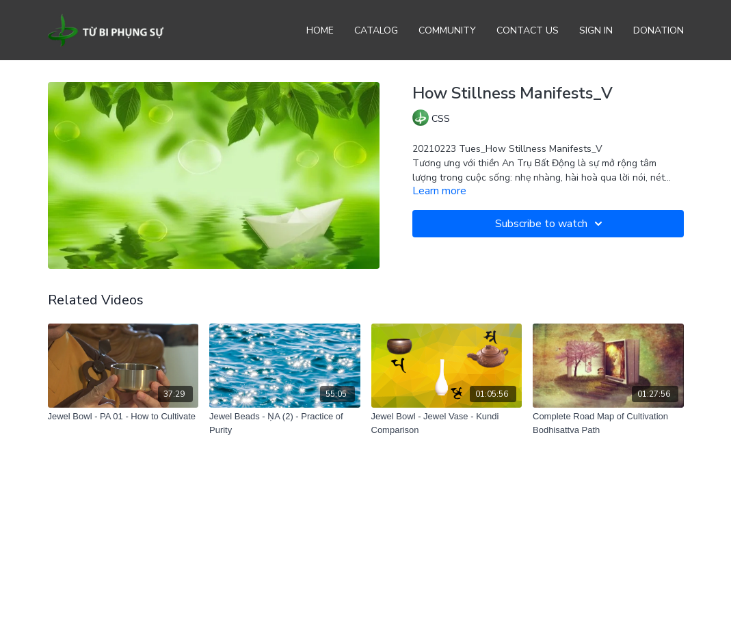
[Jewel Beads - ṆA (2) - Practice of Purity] (284, 423)
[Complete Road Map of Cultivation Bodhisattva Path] (608, 423)
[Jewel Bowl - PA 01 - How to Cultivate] (123, 416)
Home (320, 30)
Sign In (596, 30)
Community (447, 30)
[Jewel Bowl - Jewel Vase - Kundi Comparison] (446, 423)
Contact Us (527, 30)
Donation (658, 30)
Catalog (376, 30)
